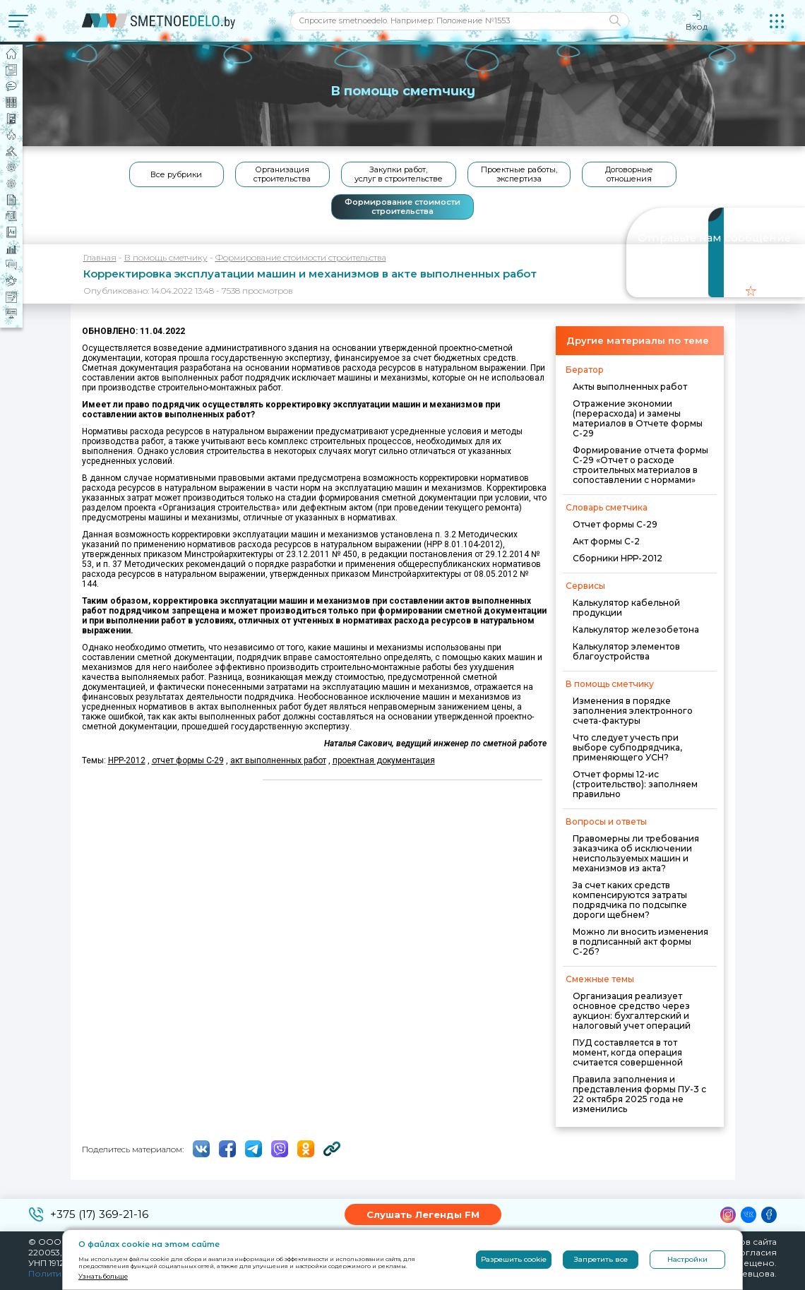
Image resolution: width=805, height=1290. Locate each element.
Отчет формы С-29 (615, 524)
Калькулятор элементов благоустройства (626, 651)
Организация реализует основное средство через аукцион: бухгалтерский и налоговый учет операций (632, 1011)
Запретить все (601, 1259)
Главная (100, 257)
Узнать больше (103, 1276)
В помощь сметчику (166, 257)
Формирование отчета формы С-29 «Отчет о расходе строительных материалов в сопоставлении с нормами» (640, 465)
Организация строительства (282, 174)
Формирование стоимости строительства (402, 206)
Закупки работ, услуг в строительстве (398, 174)
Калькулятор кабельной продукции (626, 607)
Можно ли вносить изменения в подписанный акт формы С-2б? (640, 941)
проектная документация (384, 760)
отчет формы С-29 (188, 760)
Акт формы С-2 (606, 541)
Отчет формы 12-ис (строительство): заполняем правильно (635, 784)
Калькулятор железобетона (636, 629)
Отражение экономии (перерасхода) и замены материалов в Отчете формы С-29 (638, 418)
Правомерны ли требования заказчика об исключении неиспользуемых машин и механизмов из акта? (636, 853)
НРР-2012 (126, 760)
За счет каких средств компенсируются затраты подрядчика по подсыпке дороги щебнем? (630, 900)
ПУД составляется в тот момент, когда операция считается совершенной (628, 1052)
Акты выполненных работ (630, 386)
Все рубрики (176, 174)
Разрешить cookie (514, 1259)
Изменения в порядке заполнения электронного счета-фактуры (633, 710)
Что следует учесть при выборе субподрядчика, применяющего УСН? (627, 747)
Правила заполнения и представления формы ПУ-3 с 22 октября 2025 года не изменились (639, 1094)
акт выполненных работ (278, 760)
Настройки (687, 1259)
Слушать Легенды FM (422, 1214)
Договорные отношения (629, 174)
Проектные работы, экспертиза (519, 174)
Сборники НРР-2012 (617, 558)
